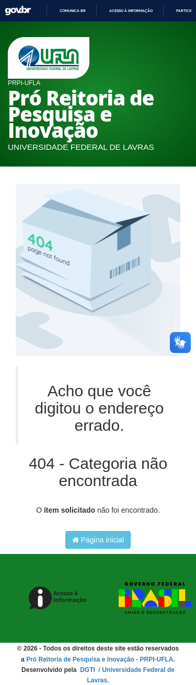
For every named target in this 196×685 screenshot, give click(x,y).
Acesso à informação (131, 10)
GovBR (18, 11)
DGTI (88, 670)
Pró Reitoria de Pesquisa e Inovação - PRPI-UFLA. (100, 659)
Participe (185, 10)
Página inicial (98, 540)
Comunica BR (73, 10)
